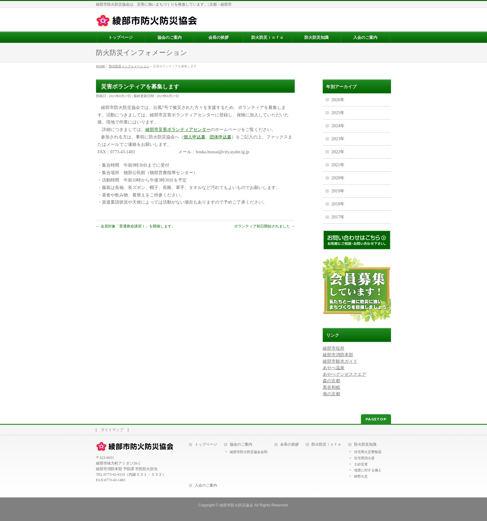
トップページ (206, 444)
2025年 (337, 112)
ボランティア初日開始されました (264, 226)
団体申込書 (220, 137)
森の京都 (331, 381)
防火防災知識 (365, 444)
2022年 (337, 152)
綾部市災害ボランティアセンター (178, 129)
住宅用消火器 (364, 458)
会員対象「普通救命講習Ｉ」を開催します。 (135, 226)
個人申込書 (194, 137)
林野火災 (361, 476)
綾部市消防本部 (338, 355)
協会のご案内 (241, 444)
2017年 (337, 217)
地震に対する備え (367, 470)
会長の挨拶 (289, 444)
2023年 (337, 139)
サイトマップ (112, 430)
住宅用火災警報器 (367, 452)
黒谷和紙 (331, 387)
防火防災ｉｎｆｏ (326, 444)
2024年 (337, 126)
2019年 (337, 191)
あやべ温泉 (333, 368)
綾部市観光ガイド (340, 361)
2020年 (337, 178)
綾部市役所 (333, 348)
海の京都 (331, 394)
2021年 (337, 165)
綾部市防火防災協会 (236, 505)
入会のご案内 (206, 485)
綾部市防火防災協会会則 (248, 452)
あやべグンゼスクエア (344, 374)
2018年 (337, 204)
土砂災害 (361, 464)
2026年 (337, 99)
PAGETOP (376, 419)
